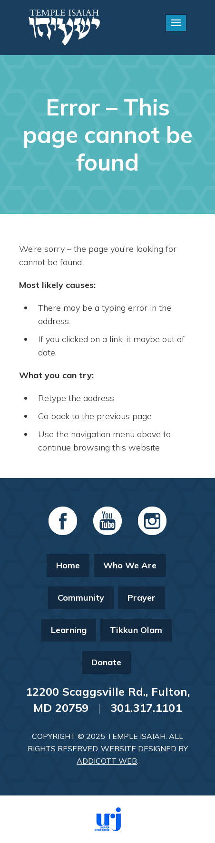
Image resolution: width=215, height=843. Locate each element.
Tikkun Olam (136, 629)
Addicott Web (107, 761)
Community (81, 597)
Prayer (141, 597)
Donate (106, 662)
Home (68, 565)
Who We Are (129, 565)
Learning (69, 629)
